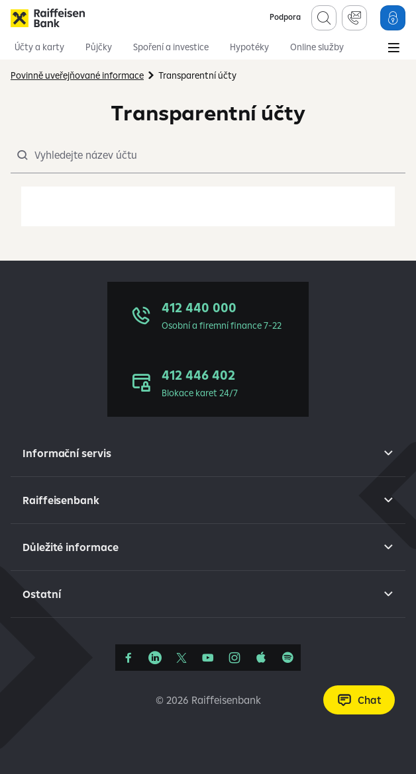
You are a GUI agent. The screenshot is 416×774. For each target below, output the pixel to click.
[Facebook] (128, 657)
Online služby (317, 47)
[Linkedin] (155, 657)
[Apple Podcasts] (261, 657)
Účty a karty (39, 47)
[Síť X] (181, 657)
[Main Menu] (393, 49)
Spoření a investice (171, 47)
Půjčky (98, 47)
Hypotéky (249, 47)
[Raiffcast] (287, 657)
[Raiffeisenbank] (48, 18)
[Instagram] (234, 657)
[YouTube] (208, 657)
